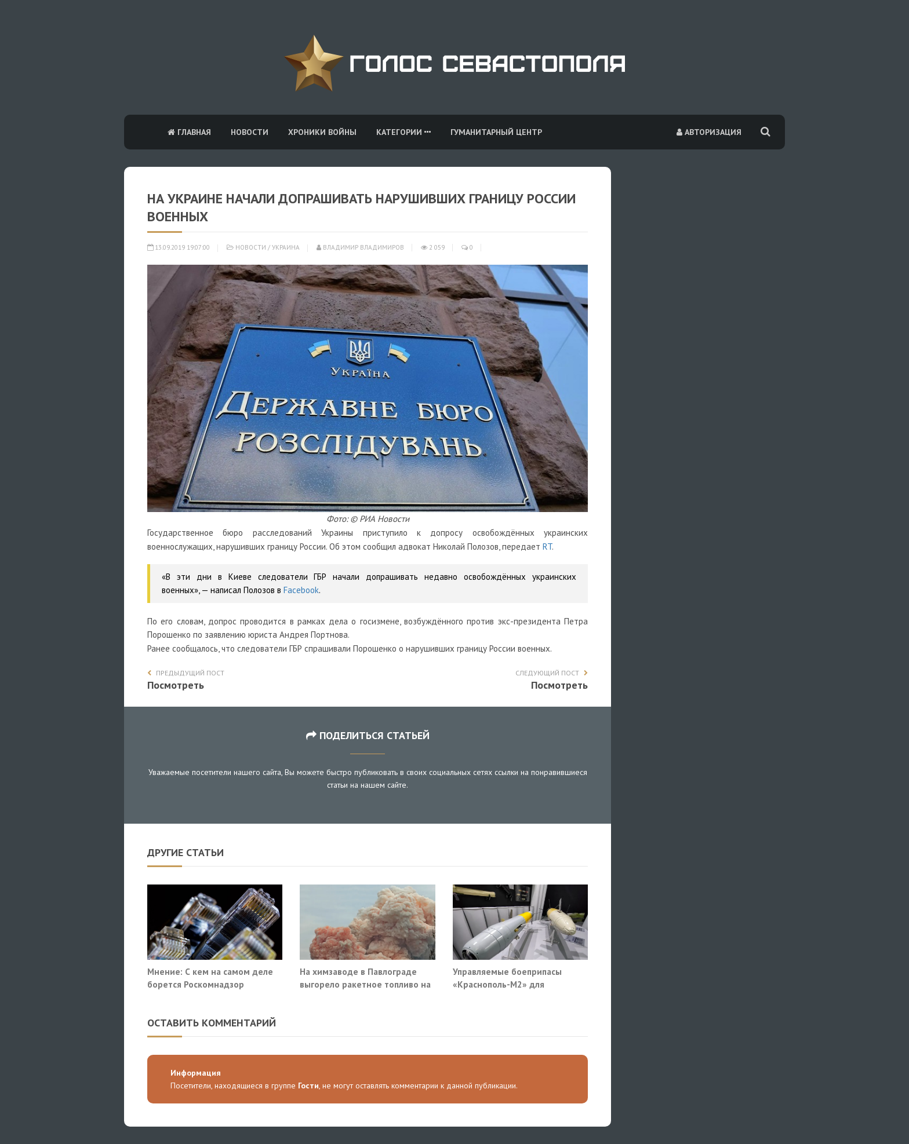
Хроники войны (322, 132)
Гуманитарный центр (496, 132)
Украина (286, 247)
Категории (403, 132)
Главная (189, 132)
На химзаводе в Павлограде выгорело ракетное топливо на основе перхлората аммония (365, 984)
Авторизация (709, 132)
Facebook (301, 589)
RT (547, 546)
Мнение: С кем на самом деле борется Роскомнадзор (210, 978)
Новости (249, 132)
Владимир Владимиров (360, 247)
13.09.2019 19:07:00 (178, 247)
